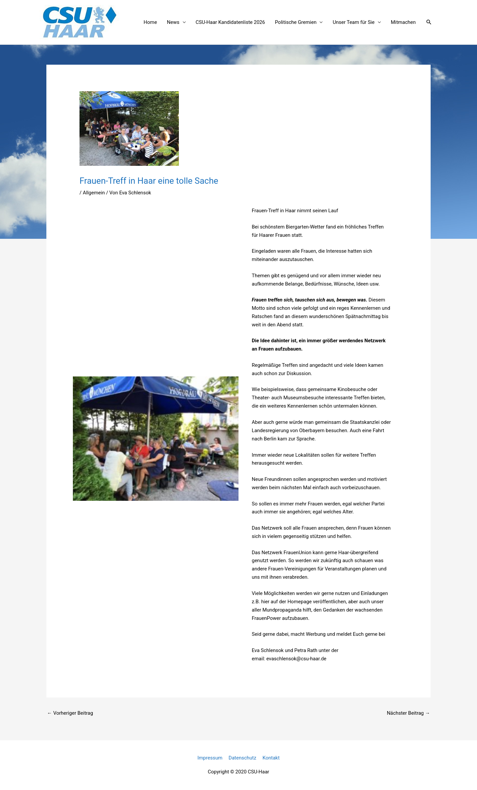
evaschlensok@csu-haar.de (296, 659)
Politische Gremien (295, 22)
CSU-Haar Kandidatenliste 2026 (230, 22)
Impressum (209, 758)
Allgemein (94, 193)
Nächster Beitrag (408, 713)
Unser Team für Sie (353, 22)
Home (150, 22)
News (173, 22)
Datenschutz (242, 758)
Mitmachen (403, 22)
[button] (429, 22)
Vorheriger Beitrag (70, 713)
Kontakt (271, 758)
